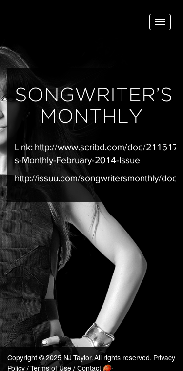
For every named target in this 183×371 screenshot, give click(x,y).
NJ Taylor (56, 24)
